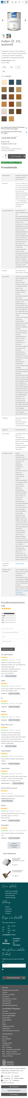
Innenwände (6, 1028)
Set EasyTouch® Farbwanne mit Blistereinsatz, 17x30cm (18, 859)
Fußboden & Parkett (8, 1026)
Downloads (5, 997)
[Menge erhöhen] (6, 155)
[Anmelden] (16, 2)
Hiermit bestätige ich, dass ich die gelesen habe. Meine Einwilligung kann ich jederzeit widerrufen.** (14, 971)
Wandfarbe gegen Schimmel (10, 1031)
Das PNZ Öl (5, 1045)
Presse (4, 1041)
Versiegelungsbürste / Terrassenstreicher (17, 871)
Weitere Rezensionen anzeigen (14, 845)
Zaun (3, 1022)
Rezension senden (8, 649)
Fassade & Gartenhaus (9, 1013)
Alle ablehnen (14, 1094)
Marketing (7, 1078)
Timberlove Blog (7, 1043)
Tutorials (4, 992)
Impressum (14, 1073)
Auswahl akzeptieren (14, 1090)
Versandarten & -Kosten (9, 999)
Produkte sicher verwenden (10, 990)
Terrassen (5, 1011)
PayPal (6, 1080)
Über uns (5, 1037)
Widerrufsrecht (6, 1001)
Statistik (16, 1076)
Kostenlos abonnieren (15, 978)
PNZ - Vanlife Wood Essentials (11, 1054)
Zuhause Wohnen (7, 1056)
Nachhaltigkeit (6, 1039)
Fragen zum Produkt (8, 994)
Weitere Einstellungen (7, 1083)
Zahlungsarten (6, 1003)
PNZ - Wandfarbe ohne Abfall (11, 1049)
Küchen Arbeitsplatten (8, 1015)
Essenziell (7, 1076)
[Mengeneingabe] (3, 156)
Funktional (16, 1080)
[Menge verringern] (6, 157)
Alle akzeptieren (14, 1087)
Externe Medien (19, 1078)
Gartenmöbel (6, 1018)
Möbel (4, 1024)
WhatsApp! (16, 945)
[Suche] (19, 2)
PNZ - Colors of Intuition (9, 1052)
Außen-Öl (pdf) (19, 563)
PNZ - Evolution (7, 1047)
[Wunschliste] (23, 2)
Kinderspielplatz (7, 1020)
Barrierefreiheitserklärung (9, 1005)
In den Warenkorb (18, 156)
